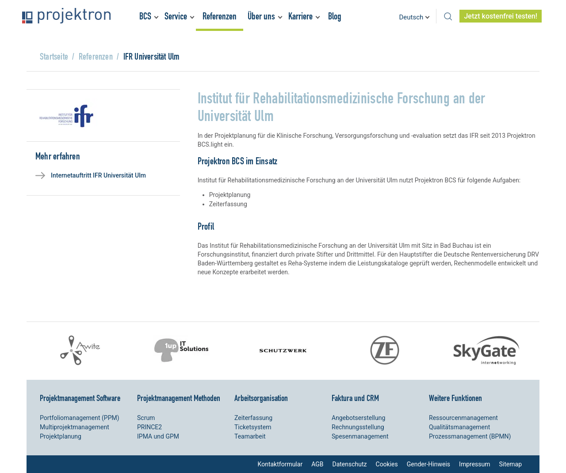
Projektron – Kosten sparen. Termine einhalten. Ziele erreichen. (66, 15)
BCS (145, 16)
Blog (334, 16)
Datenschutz (349, 464)
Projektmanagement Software (80, 398)
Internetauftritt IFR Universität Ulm (98, 175)
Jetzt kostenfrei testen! (500, 16)
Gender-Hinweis (428, 464)
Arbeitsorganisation (261, 398)
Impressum (474, 464)
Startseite (54, 56)
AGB (317, 464)
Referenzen (220, 16)
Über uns (261, 16)
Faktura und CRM (355, 398)
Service (175, 16)
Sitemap (510, 464)
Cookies (387, 464)
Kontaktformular (280, 464)
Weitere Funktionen (455, 398)
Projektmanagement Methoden (178, 398)
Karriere (300, 16)
